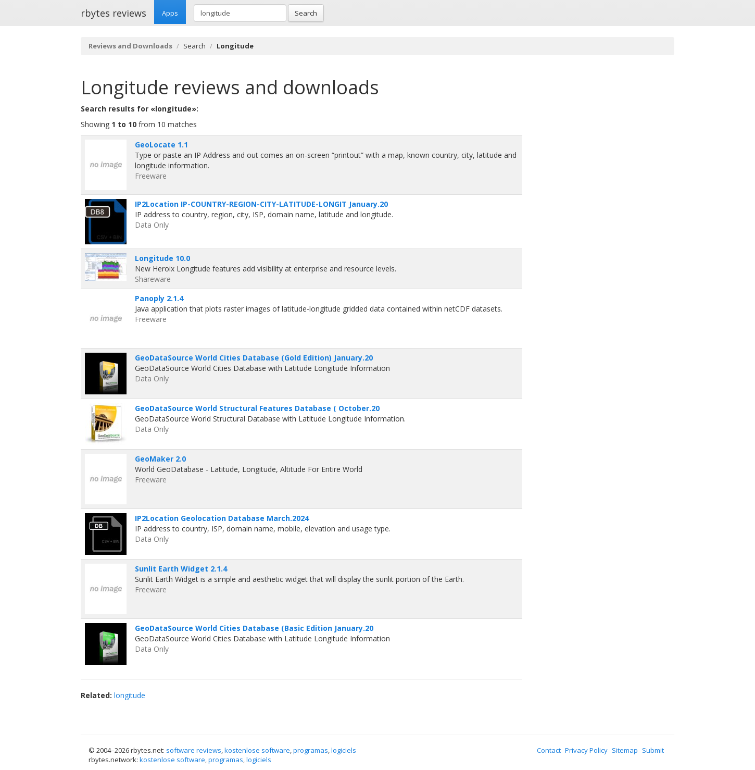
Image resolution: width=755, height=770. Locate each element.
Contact (549, 750)
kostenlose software (257, 750)
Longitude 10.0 (162, 258)
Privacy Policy (586, 750)
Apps (170, 13)
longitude (129, 695)
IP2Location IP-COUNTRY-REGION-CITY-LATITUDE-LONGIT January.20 (261, 204)
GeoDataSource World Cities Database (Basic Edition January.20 (254, 628)
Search (306, 13)
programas (310, 750)
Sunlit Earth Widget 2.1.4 (181, 569)
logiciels (343, 750)
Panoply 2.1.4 (159, 298)
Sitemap (625, 750)
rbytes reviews (113, 13)
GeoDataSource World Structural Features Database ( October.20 (257, 408)
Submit (653, 750)
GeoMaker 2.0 (160, 459)
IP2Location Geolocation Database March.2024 (222, 518)
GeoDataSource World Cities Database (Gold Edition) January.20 (254, 358)
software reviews (193, 750)
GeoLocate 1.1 (161, 145)
